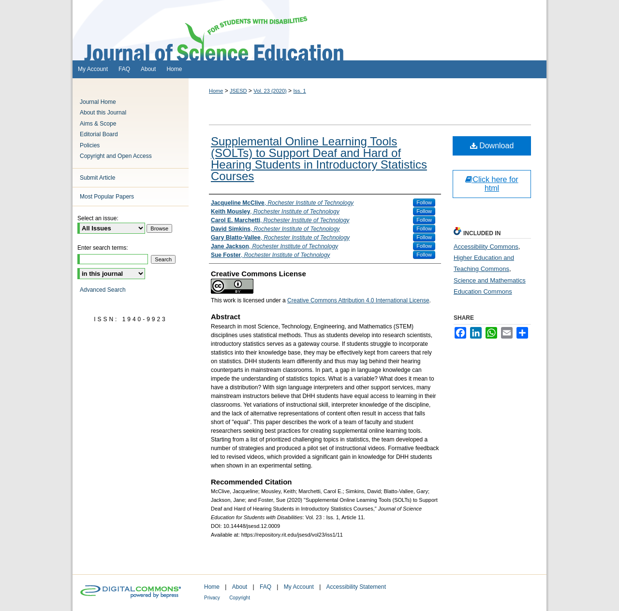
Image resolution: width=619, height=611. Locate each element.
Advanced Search (103, 289)
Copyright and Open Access (116, 156)
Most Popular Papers (107, 196)
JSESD (238, 91)
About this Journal (103, 112)
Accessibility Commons (486, 246)
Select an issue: (97, 218)
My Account (299, 586)
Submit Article (97, 177)
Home (216, 91)
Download (492, 146)
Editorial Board (99, 134)
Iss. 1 (299, 91)
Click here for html (491, 183)
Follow (424, 202)
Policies (90, 145)
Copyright (239, 597)
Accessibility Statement (356, 586)
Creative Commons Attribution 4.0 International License (358, 300)
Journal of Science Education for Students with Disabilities (309, 30)
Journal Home (98, 102)
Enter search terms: (102, 247)
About (239, 586)
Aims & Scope (98, 123)
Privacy (212, 597)
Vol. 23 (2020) (270, 91)
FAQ (265, 586)
